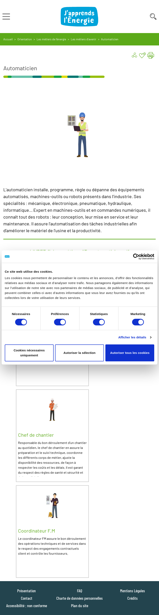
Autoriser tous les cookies (129, 352)
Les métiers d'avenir (83, 39)
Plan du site (79, 605)
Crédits (132, 598)
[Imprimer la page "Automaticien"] (150, 55)
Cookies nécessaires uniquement (29, 353)
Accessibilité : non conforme (26, 605)
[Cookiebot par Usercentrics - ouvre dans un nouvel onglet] (136, 256)
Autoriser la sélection (80, 352)
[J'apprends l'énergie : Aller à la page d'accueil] (79, 16)
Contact (26, 598)
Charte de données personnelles (79, 598)
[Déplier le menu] (6, 16)
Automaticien (109, 39)
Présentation (26, 590)
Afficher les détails (132, 337)
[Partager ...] (134, 55)
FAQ (79, 590)
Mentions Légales (132, 590)
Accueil (8, 39)
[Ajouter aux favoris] (142, 55)
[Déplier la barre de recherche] (153, 16)
